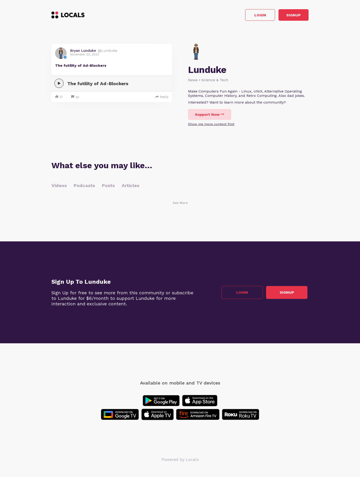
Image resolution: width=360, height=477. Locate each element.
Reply (161, 98)
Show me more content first (211, 125)
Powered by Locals (180, 460)
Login (243, 16)
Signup (288, 16)
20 (75, 98)
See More (180, 204)
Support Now (209, 116)
